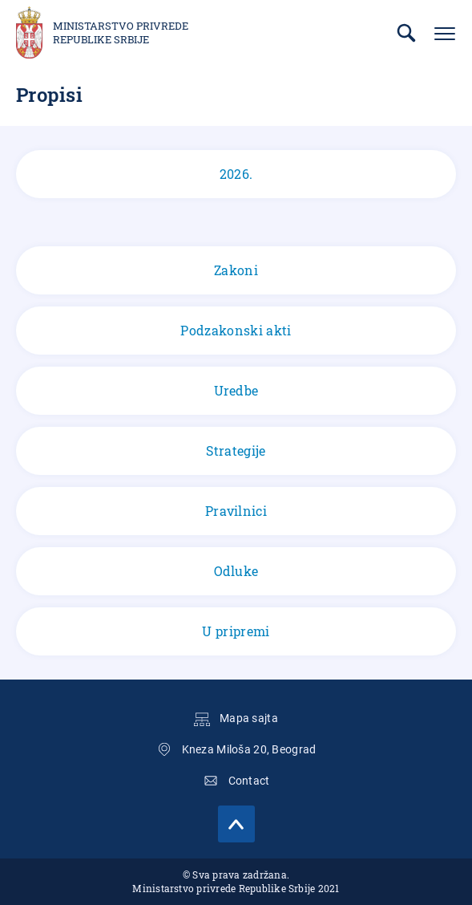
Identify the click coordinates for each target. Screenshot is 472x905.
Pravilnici (236, 510)
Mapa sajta (249, 718)
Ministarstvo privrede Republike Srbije (120, 33)
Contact (249, 780)
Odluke (236, 570)
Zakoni (236, 270)
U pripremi (235, 631)
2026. (236, 174)
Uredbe (236, 390)
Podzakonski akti (235, 330)
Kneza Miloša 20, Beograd (249, 749)
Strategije (235, 450)
